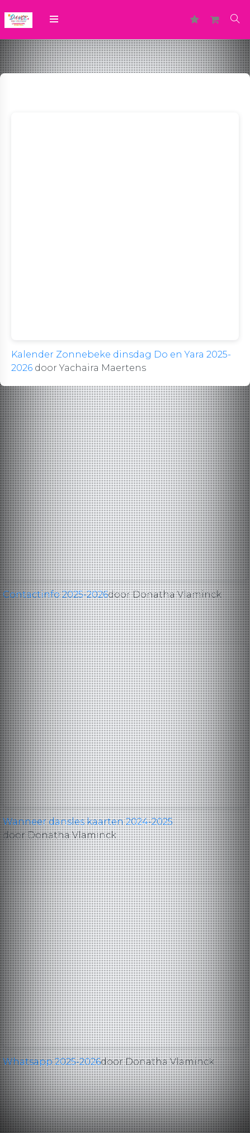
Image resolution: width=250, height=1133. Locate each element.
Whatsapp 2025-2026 (52, 1061)
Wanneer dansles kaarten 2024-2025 (88, 821)
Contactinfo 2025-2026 (55, 594)
